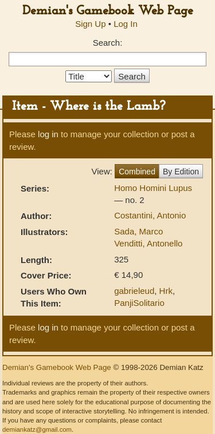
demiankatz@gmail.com (37, 429)
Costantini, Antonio (150, 215)
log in (48, 134)
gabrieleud (134, 291)
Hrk (166, 291)
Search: (108, 42)
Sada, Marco (138, 231)
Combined (137, 171)
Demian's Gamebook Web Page (107, 11)
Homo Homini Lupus (153, 188)
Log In (126, 24)
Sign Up (90, 24)
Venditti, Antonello (148, 243)
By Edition (181, 171)
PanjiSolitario (139, 303)
